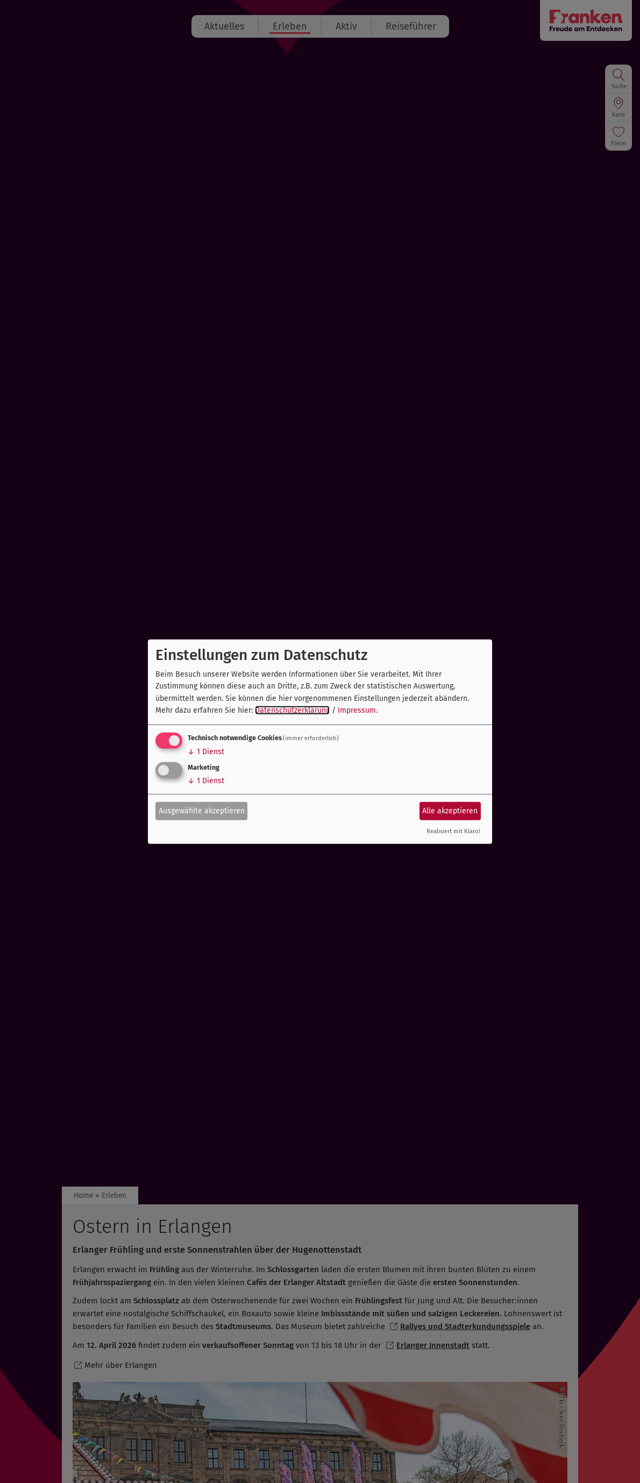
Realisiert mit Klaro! (453, 831)
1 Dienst (206, 751)
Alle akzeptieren (450, 810)
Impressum (357, 710)
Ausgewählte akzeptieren (202, 810)
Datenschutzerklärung (292, 710)
